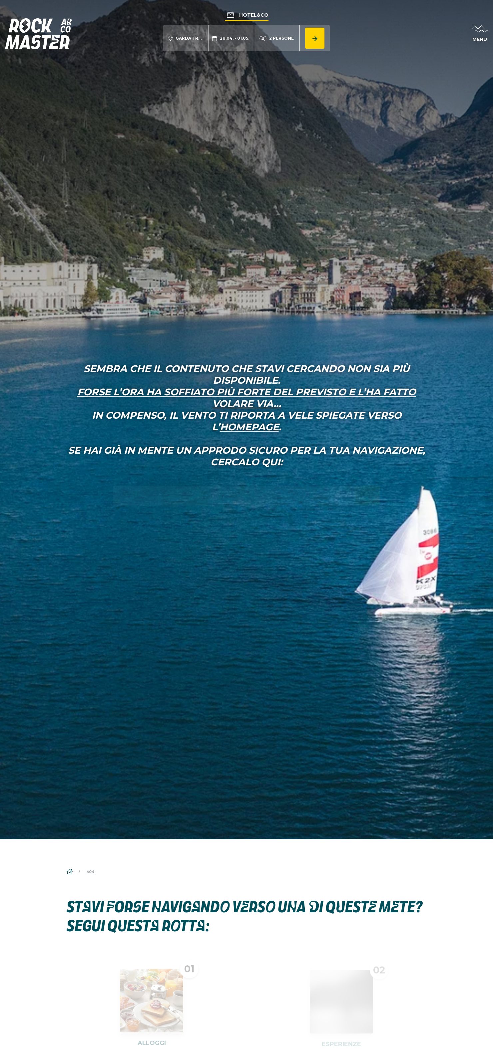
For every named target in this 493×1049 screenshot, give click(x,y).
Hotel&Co (246, 15)
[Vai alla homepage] (38, 33)
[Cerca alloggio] (314, 38)
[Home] (70, 871)
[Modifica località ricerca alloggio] (186, 38)
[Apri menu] (479, 34)
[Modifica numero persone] (276, 38)
